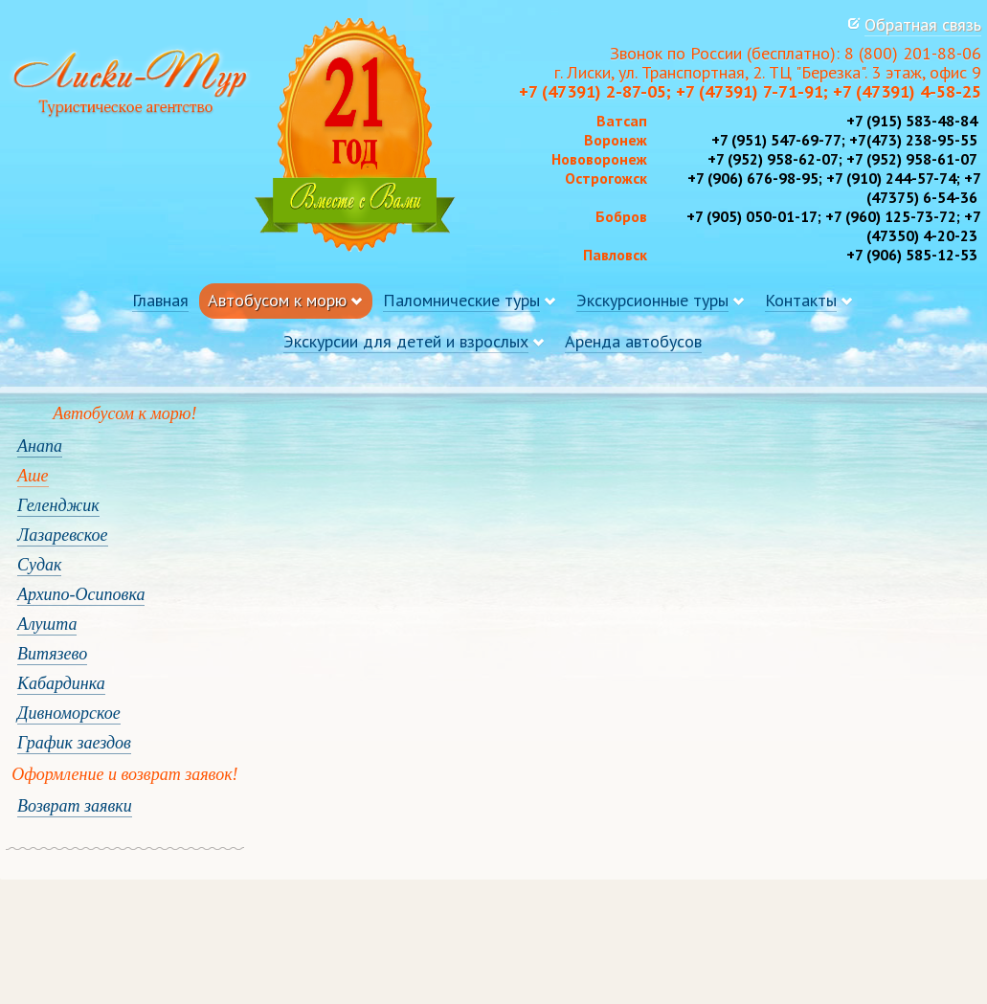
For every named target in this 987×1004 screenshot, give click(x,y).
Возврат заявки (74, 805)
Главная (160, 300)
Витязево (52, 653)
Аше (33, 475)
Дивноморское (69, 713)
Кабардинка (61, 683)
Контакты (801, 300)
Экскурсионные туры (652, 300)
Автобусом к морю (277, 300)
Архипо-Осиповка (81, 594)
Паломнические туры (461, 300)
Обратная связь (922, 24)
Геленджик (58, 505)
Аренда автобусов (633, 341)
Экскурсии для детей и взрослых (405, 341)
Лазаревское (62, 535)
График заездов (74, 742)
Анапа (39, 446)
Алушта (47, 624)
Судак (39, 564)
